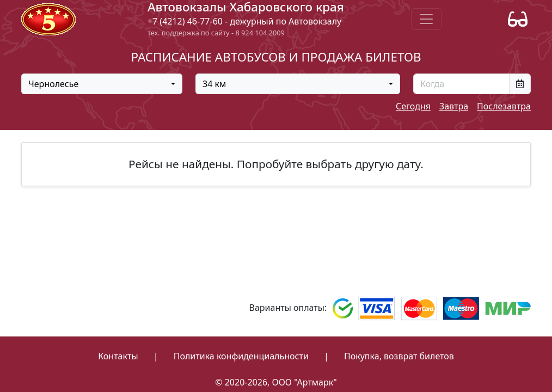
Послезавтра (504, 106)
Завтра (453, 106)
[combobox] (101, 84)
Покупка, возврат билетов (399, 356)
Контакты (118, 356)
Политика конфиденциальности (241, 356)
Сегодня (413, 106)
